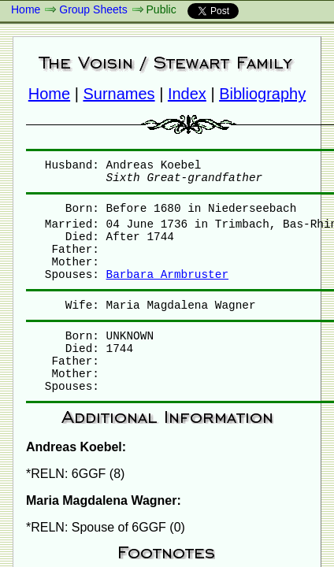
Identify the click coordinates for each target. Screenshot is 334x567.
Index (187, 93)
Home (25, 9)
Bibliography (262, 93)
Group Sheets (93, 9)
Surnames (118, 93)
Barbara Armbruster (167, 275)
